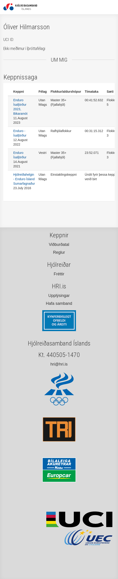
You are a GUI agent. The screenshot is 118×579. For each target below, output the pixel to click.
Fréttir (59, 274)
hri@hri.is (58, 364)
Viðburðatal (59, 244)
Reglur (59, 252)
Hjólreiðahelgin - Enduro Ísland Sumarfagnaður (24, 179)
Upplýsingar (59, 295)
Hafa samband (59, 303)
